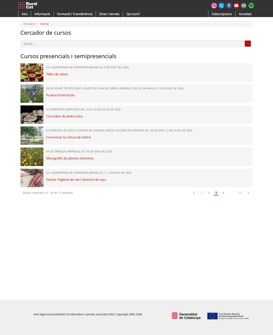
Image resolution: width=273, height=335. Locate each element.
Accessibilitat (55, 314)
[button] (24, 14)
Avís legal (40, 314)
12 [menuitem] (239, 193)
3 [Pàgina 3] (216, 193)
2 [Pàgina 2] (209, 193)
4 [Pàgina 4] (223, 193)
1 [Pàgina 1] (201, 193)
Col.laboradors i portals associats (86, 314)
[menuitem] (75, 14)
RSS (111, 314)
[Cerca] (131, 43)
